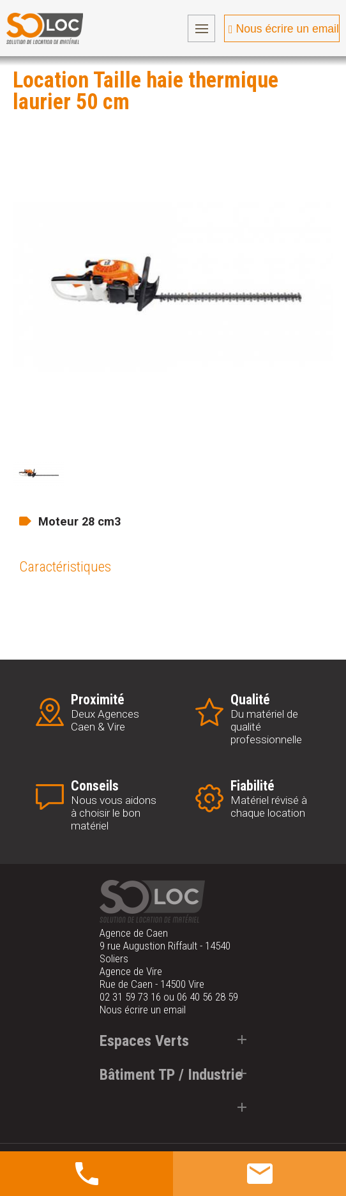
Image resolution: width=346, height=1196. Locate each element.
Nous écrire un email (287, 28)
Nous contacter (93, 1173)
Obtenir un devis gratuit (248, 1173)
